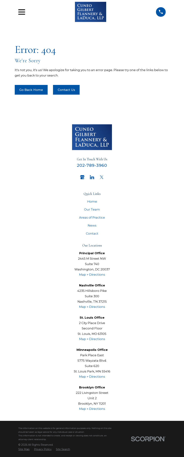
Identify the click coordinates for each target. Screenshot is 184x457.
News (92, 225)
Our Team (92, 209)
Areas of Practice (92, 217)
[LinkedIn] (92, 177)
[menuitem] (24, 449)
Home (92, 201)
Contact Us (66, 90)
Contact (92, 233)
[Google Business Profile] (82, 177)
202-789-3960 (92, 165)
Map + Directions (92, 274)
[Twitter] (102, 177)
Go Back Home (31, 90)
